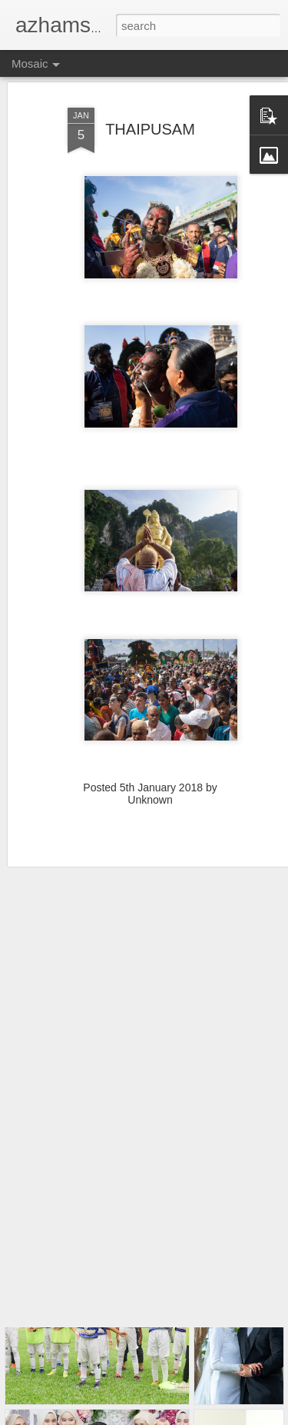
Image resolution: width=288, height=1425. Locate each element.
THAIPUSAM (150, 106)
